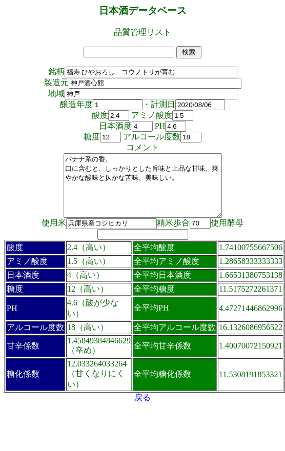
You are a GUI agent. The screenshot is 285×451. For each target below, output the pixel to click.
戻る (142, 409)
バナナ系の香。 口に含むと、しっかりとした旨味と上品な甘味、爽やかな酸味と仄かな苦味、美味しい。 (142, 191)
